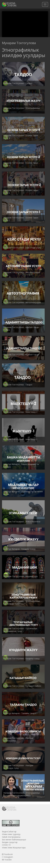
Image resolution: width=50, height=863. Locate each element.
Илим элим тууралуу (11, 834)
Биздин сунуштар (9, 842)
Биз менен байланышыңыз (14, 839)
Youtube (7, 859)
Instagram (7, 857)
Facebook (7, 854)
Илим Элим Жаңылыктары (14, 847)
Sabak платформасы (11, 837)
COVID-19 (6, 845)
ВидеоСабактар (9, 831)
